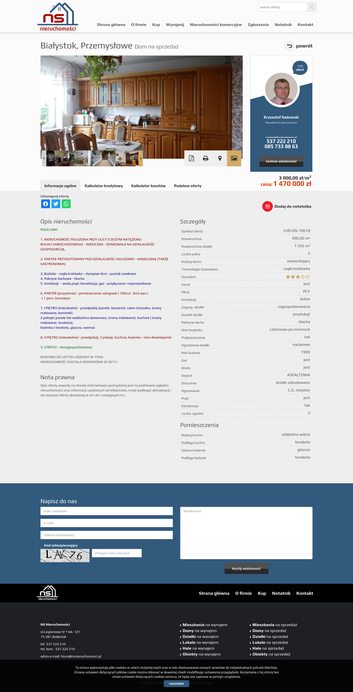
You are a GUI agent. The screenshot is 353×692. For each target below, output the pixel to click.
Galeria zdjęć (234, 158)
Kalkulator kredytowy (104, 186)
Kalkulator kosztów (148, 186)
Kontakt (305, 24)
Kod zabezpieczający (60, 545)
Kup (156, 24)
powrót (304, 46)
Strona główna (111, 24)
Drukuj (206, 158)
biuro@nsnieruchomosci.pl (81, 656)
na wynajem (205, 624)
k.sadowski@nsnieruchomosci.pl (281, 137)
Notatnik (283, 24)
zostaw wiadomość (281, 161)
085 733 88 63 (281, 146)
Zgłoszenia (258, 24)
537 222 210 (281, 141)
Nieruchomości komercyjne (216, 24)
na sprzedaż (274, 624)
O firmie (138, 24)
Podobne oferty (188, 186)
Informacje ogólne (60, 186)
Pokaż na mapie (220, 158)
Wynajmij (175, 24)
